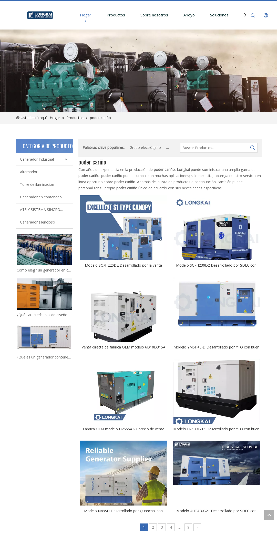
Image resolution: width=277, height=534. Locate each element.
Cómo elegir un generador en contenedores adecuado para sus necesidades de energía (44, 270)
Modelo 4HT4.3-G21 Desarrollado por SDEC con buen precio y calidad (216, 510)
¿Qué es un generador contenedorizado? (44, 357)
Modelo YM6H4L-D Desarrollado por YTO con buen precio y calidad (216, 347)
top (269, 515)
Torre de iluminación (37, 184)
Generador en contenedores (43, 197)
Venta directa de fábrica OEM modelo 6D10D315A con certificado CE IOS (123, 347)
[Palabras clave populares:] (252, 147)
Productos (116, 14)
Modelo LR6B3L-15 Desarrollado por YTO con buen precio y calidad (216, 428)
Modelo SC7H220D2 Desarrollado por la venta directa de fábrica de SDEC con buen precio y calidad (123, 265)
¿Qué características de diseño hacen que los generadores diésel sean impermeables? (44, 314)
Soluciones (219, 14)
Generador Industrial (37, 159)
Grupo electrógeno (145, 147)
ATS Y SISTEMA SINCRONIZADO (46, 209)
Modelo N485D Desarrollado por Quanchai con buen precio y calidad (123, 510)
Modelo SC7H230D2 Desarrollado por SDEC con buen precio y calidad (216, 265)
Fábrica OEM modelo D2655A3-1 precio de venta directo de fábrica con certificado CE (123, 428)
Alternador (28, 171)
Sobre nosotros (154, 14)
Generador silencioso (37, 222)
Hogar (85, 14)
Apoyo (189, 14)
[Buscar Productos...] (214, 147)
